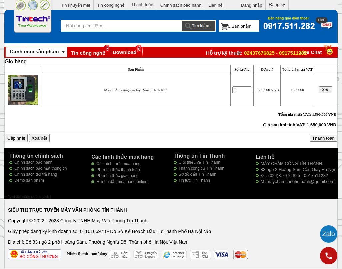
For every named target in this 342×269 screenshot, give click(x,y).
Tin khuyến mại (75, 5)
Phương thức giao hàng (117, 175)
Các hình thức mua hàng (118, 163)
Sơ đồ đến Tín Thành (197, 174)
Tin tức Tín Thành (194, 180)
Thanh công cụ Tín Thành (201, 168)
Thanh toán (142, 4)
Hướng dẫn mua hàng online (121, 181)
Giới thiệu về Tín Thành (199, 162)
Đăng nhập (251, 5)
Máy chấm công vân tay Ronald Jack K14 (136, 90)
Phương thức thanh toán (118, 169)
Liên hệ (215, 5)
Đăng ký (277, 4)
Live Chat (316, 52)
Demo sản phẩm (29, 180)
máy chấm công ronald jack (27, 197)
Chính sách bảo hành (180, 5)
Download (125, 52)
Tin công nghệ (110, 5)
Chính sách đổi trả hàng (35, 174)
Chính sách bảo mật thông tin (40, 168)
